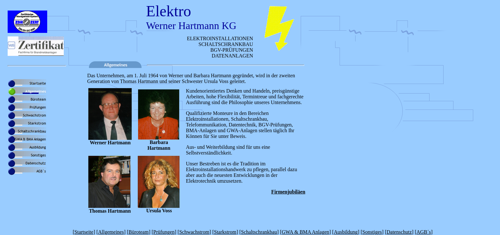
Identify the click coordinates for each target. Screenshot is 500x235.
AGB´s (423, 232)
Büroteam (139, 232)
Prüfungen (164, 232)
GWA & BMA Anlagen (305, 232)
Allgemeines (111, 232)
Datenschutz (399, 232)
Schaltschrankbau (259, 232)
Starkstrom (225, 232)
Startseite (83, 232)
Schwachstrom (194, 232)
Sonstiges (372, 232)
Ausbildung (346, 232)
